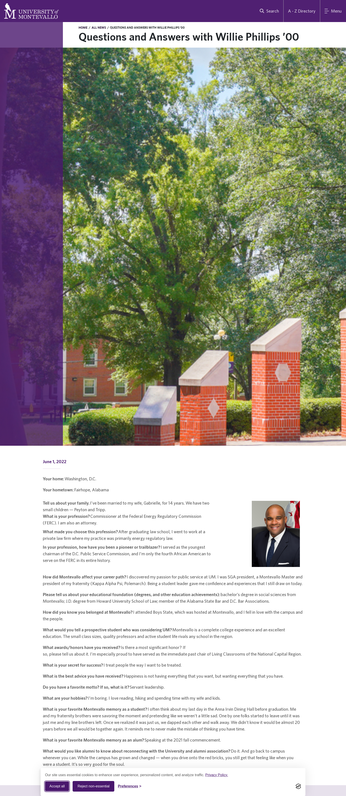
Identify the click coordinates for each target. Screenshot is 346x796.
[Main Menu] (333, 11)
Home (83, 27)
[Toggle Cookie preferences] (129, 786)
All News (99, 27)
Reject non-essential (93, 786)
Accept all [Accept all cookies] (57, 786)
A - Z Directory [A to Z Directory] (302, 10)
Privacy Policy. (216, 775)
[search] (268, 11)
